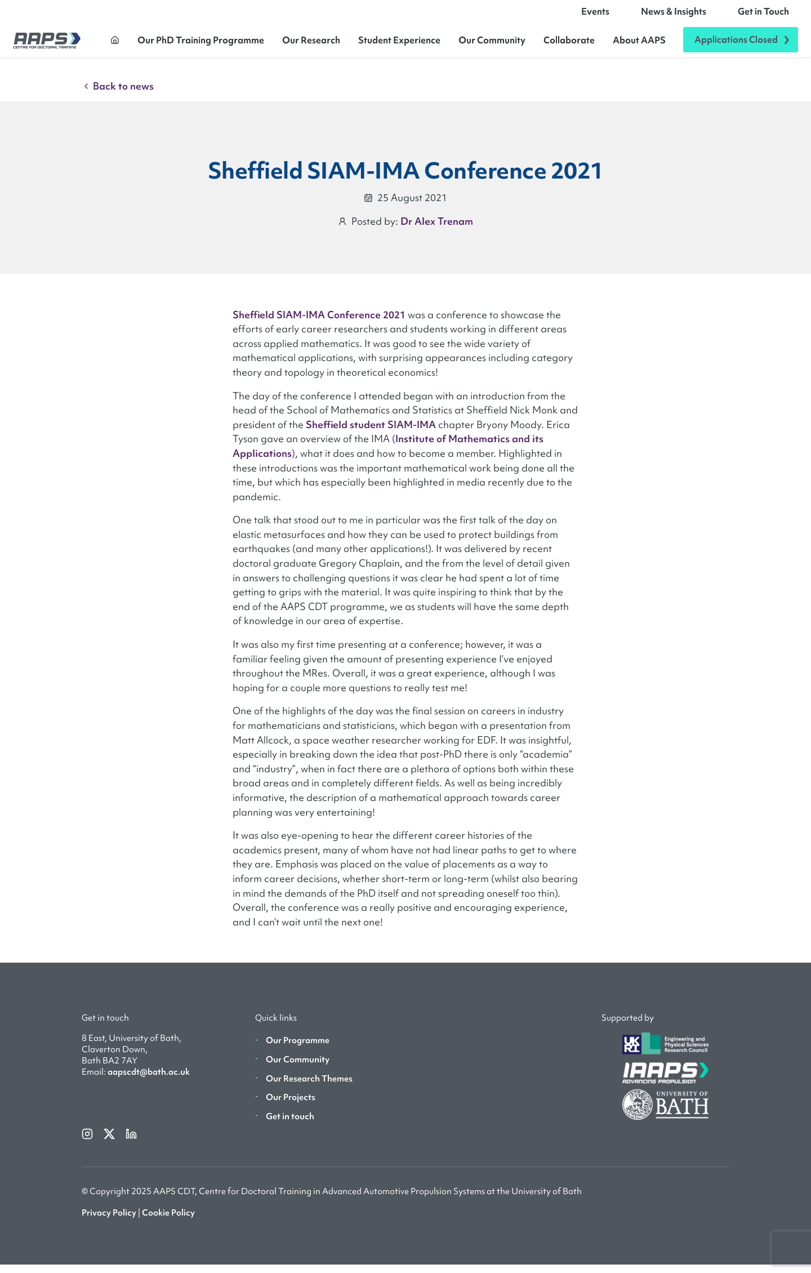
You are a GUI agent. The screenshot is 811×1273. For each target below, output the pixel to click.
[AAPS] (47, 44)
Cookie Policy (168, 1221)
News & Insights (673, 16)
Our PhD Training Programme (200, 44)
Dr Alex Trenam (436, 229)
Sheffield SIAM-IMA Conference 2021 (319, 323)
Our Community (491, 44)
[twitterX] (110, 1141)
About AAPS (639, 44)
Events (595, 16)
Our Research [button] (311, 44)
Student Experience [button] (399, 44)
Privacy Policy (109, 1221)
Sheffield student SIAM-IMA (371, 432)
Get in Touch (763, 16)
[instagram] (88, 1141)
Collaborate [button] (569, 44)
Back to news (118, 94)
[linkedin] (131, 1141)
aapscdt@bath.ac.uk (149, 1080)
